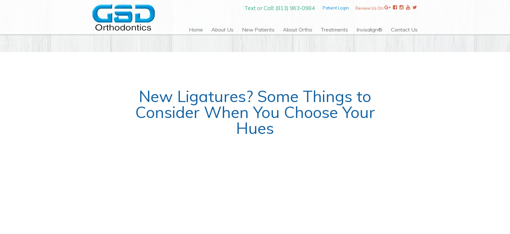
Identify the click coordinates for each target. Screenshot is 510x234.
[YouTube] (408, 8)
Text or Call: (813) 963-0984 (279, 8)
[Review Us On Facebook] (395, 8)
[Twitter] (414, 8)
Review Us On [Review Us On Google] (373, 8)
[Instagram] (401, 8)
